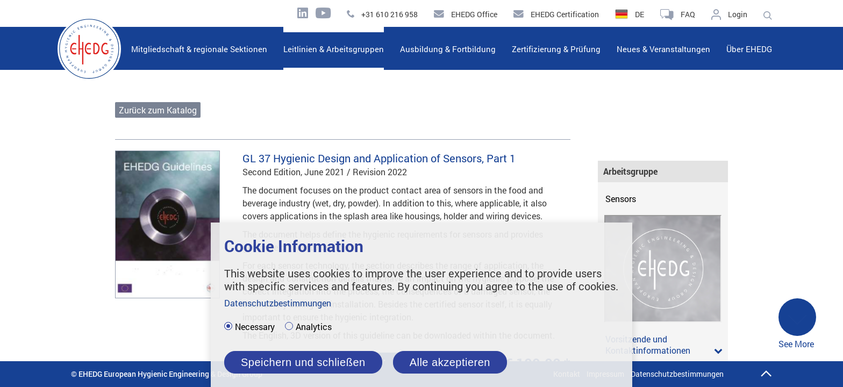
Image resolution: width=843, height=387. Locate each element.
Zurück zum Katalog (158, 110)
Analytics (314, 327)
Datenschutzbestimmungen (677, 374)
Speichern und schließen (303, 362)
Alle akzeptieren (450, 362)
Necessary (255, 327)
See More (797, 324)
